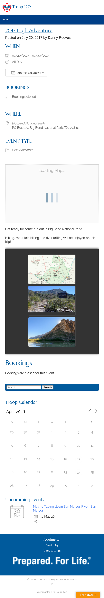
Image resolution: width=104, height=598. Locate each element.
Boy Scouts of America (64, 579)
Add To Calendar (26, 72)
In (52, 583)
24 (78, 472)
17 (78, 459)
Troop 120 (21, 6)
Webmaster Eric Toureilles (52, 592)
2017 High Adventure (28, 30)
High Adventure (23, 150)
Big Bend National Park (28, 123)
